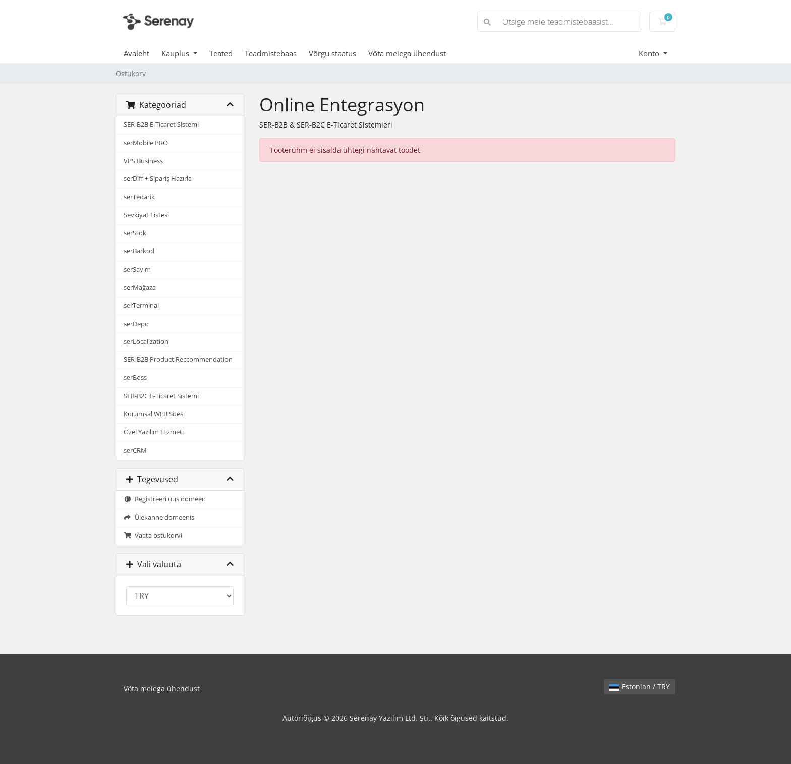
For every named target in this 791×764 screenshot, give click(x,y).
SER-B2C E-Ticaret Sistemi (161, 396)
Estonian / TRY (639, 686)
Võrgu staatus (332, 53)
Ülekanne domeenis (159, 517)
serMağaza (140, 287)
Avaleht (136, 53)
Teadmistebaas (271, 53)
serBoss (135, 377)
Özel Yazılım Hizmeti (154, 432)
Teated (221, 53)
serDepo (136, 324)
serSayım (137, 269)
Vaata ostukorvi (153, 535)
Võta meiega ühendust (407, 53)
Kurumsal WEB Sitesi (154, 414)
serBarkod (139, 251)
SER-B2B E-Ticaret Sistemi (161, 124)
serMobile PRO (146, 143)
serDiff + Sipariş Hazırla (158, 178)
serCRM (135, 450)
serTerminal (141, 305)
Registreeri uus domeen (165, 499)
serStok (135, 233)
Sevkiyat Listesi (146, 215)
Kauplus (176, 53)
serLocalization (146, 341)
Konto (650, 53)
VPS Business (143, 161)
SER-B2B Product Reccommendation (178, 359)
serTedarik (139, 197)
